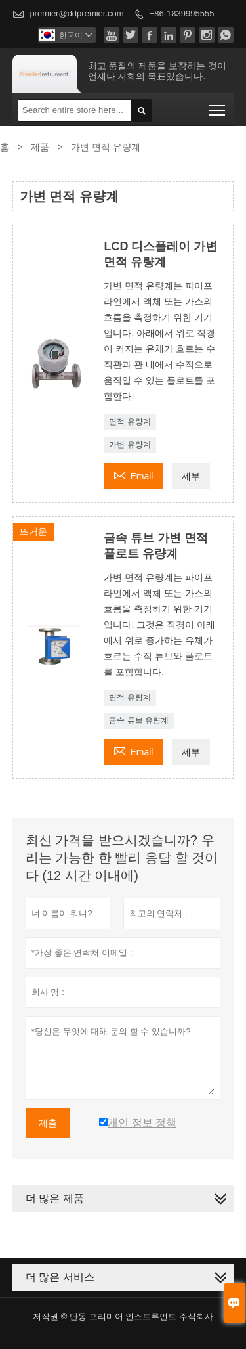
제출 (48, 1123)
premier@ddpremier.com (76, 13)
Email (133, 474)
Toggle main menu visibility (218, 106)
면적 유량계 (129, 421)
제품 (40, 147)
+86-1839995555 (182, 13)
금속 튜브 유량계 (139, 720)
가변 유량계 (129, 444)
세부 (191, 476)
